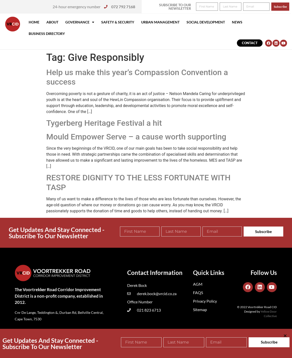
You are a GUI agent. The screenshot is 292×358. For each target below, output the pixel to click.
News (237, 22)
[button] (281, 7)
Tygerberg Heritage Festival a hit (104, 123)
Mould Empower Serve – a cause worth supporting (136, 136)
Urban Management (160, 22)
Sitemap (200, 309)
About (52, 22)
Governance (79, 22)
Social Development (206, 22)
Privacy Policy (205, 301)
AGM (197, 284)
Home (34, 22)
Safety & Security (117, 22)
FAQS (198, 292)
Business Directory (47, 33)
